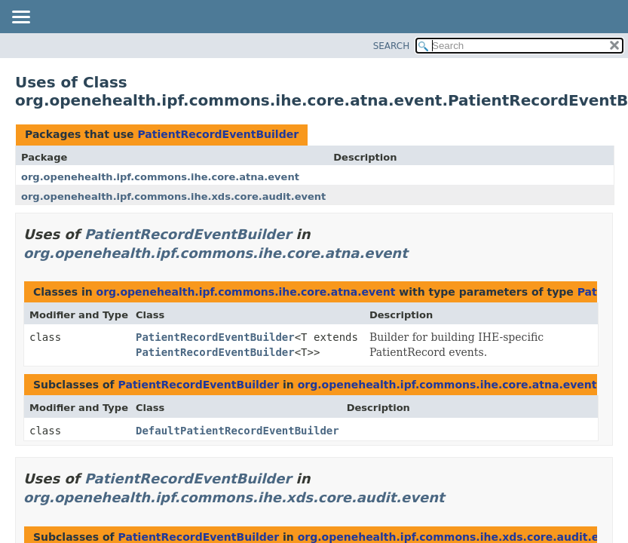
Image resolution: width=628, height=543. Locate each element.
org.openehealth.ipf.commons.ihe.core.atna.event (160, 177)
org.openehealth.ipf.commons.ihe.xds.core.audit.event (173, 196)
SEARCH (391, 46)
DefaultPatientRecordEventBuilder (237, 431)
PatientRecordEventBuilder (218, 134)
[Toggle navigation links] (20, 18)
